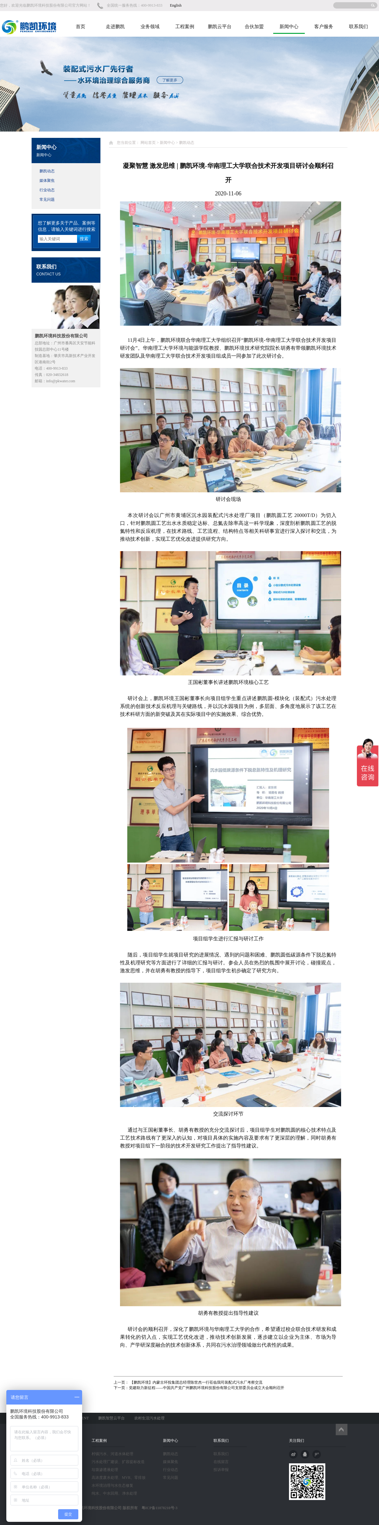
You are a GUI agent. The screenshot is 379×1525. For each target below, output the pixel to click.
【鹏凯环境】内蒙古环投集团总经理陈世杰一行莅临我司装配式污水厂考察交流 (195, 1382)
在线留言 (221, 1462)
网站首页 (148, 142)
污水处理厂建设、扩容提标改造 (118, 1462)
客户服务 (323, 26)
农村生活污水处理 (149, 1418)
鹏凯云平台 (220, 26)
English (176, 5)
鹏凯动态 (47, 171)
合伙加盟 (254, 26)
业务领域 (150, 26)
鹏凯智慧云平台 (111, 1418)
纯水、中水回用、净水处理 (114, 1493)
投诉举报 (221, 1469)
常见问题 (47, 199)
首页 (80, 26)
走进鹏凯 (115, 26)
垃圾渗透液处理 (105, 1469)
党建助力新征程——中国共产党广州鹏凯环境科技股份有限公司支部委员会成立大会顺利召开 (206, 1388)
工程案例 (184, 26)
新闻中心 (289, 26)
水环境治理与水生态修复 (112, 1485)
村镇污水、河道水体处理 (112, 1454)
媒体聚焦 (47, 180)
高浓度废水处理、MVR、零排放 (119, 1477)
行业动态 (47, 190)
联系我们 (358, 26)
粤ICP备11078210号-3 (157, 1508)
